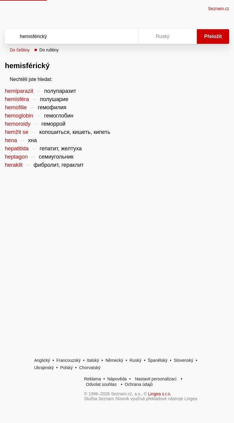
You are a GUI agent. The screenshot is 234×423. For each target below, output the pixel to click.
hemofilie (16, 107)
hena (11, 140)
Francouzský (68, 360)
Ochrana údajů (139, 384)
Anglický (42, 360)
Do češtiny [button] (20, 49)
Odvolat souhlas (101, 384)
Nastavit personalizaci (155, 378)
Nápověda (117, 378)
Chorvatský (90, 367)
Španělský (158, 360)
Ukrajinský (44, 367)
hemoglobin (19, 116)
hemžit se (16, 132)
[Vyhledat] (64, 36)
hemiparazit (19, 91)
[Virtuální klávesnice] (128, 36)
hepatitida (17, 148)
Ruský (135, 360)
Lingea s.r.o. (159, 393)
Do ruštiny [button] (48, 49)
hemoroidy (17, 124)
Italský (93, 360)
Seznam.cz (218, 8)
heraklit (14, 165)
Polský (66, 367)
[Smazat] (114, 36)
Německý (114, 360)
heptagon (16, 157)
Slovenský (183, 360)
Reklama (92, 378)
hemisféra (17, 99)
